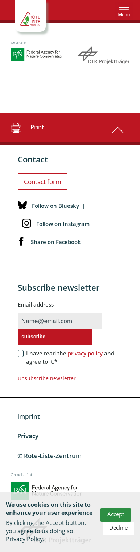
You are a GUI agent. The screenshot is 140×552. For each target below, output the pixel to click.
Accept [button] (115, 514)
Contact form (42, 181)
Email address (36, 304)
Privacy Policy (24, 539)
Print (26, 127)
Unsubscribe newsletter (47, 378)
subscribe (33, 336)
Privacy (27, 436)
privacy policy (85, 353)
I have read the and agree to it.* (70, 357)
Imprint (28, 416)
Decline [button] (118, 527)
